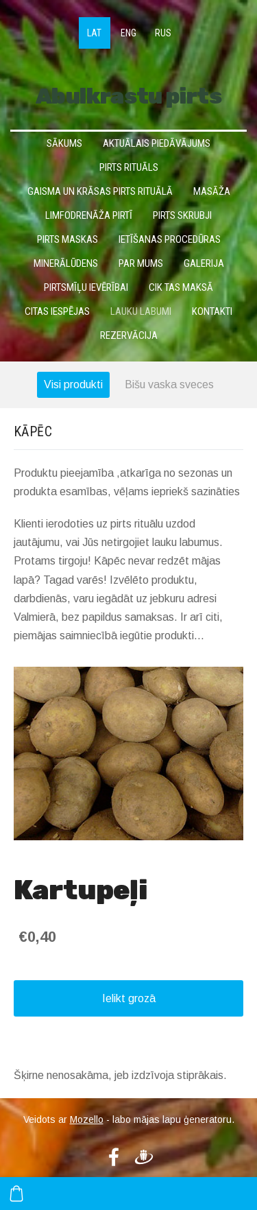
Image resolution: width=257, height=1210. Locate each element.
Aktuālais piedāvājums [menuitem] (156, 143)
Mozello (86, 1119)
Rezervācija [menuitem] (129, 335)
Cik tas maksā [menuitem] (181, 287)
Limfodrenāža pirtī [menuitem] (88, 215)
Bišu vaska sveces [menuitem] (169, 384)
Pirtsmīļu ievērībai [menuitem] (86, 287)
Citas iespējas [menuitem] (57, 311)
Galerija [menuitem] (204, 263)
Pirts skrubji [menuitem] (182, 215)
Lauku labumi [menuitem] (140, 311)
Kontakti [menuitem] (212, 311)
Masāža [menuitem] (211, 191)
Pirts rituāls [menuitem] (128, 167)
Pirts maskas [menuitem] (67, 239)
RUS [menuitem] (163, 32)
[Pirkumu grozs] (16, 1193)
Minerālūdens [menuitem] (66, 263)
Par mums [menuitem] (141, 263)
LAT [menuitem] (94, 32)
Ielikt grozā (129, 998)
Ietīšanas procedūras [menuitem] (170, 239)
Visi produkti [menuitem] (73, 384)
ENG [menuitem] (128, 32)
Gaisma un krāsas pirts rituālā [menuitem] (100, 191)
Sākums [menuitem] (64, 143)
